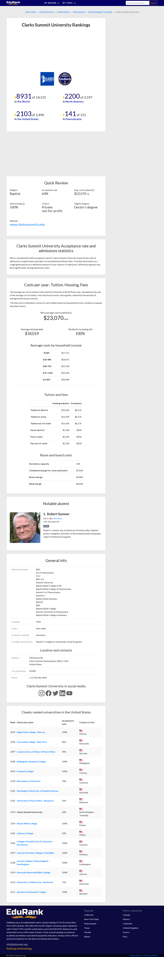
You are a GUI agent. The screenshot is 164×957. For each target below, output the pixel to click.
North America (46, 12)
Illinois (87, 936)
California (88, 914)
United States (63, 12)
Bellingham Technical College (31, 761)
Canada (126, 914)
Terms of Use (135, 955)
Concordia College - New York (32, 742)
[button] (93, 190)
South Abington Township (100, 12)
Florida (87, 932)
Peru (125, 936)
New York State (91, 919)
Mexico (126, 919)
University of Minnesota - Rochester (35, 882)
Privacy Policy (151, 955)
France (126, 932)
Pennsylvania (79, 12)
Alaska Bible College (27, 823)
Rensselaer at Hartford (28, 781)
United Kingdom (130, 928)
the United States (28, 119)
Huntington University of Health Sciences (37, 791)
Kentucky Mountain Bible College (33, 872)
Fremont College (25, 771)
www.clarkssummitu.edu (27, 224)
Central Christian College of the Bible (35, 853)
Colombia (127, 923)
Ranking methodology (19, 948)
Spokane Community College (31, 892)
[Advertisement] (30, 50)
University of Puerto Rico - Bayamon (35, 800)
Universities (30, 12)
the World (23, 101)
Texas (87, 928)
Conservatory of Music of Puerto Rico (36, 751)
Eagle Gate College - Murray (31, 732)
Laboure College (25, 833)
